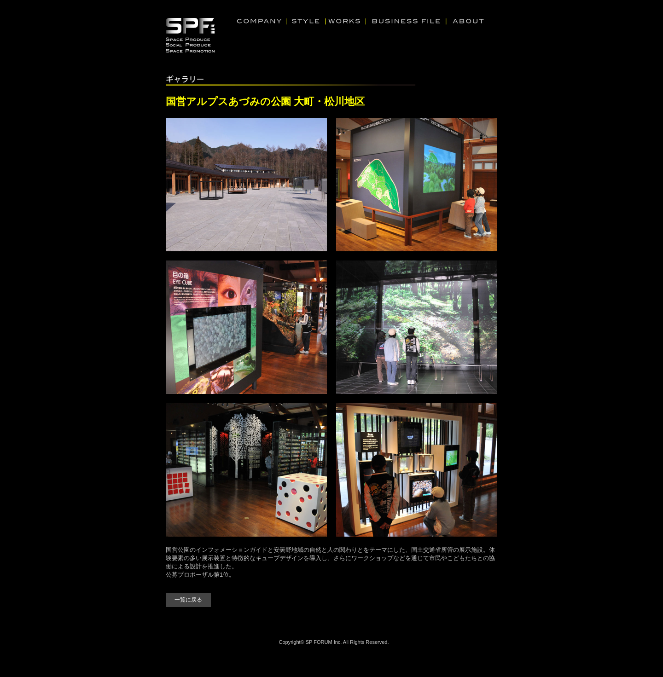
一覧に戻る (188, 599)
